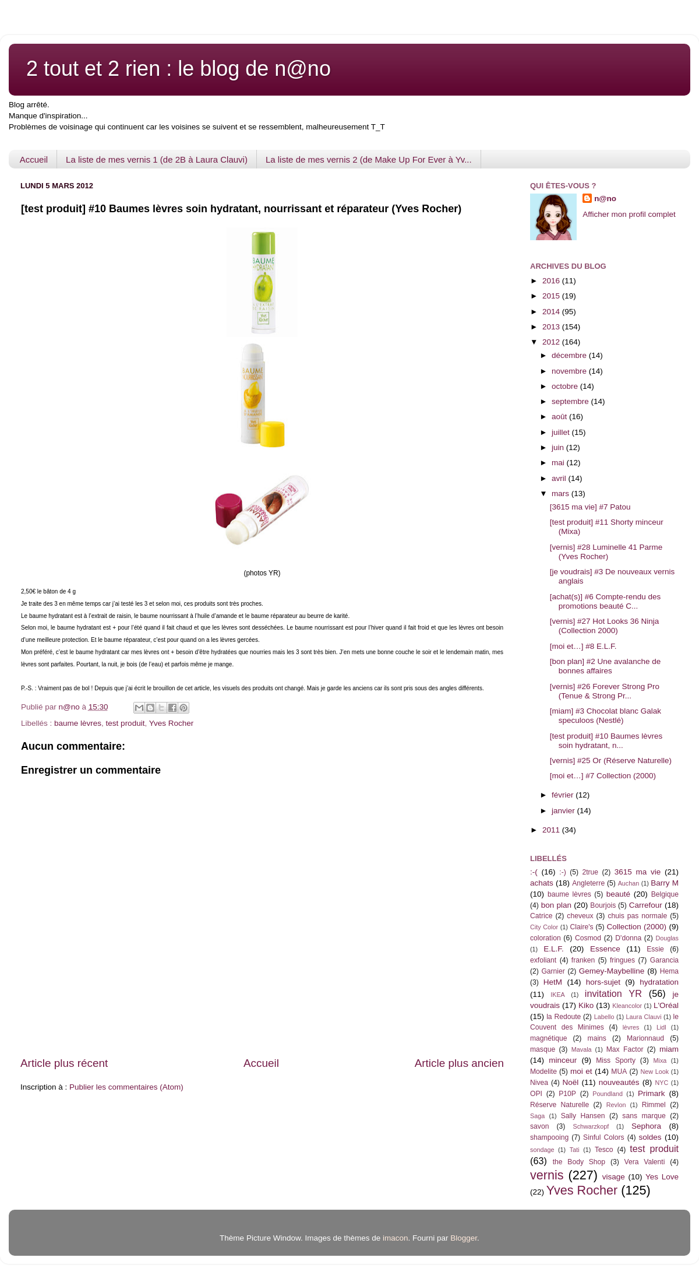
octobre (566, 386)
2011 (552, 830)
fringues (622, 960)
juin (559, 447)
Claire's (581, 927)
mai (559, 462)
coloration (545, 938)
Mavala (581, 1049)
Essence (605, 948)
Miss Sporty (616, 1060)
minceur (563, 1060)
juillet (562, 432)
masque (542, 1049)
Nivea (539, 1083)
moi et (581, 1071)
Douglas (667, 938)
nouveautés (619, 1082)
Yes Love (662, 1176)
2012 (552, 342)
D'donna (628, 938)
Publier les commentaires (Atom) (126, 1087)
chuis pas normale (637, 916)
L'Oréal (666, 1005)
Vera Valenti (644, 1162)
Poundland (607, 1093)
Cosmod (588, 938)
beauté (618, 894)
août (560, 416)
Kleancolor (627, 1005)
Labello (604, 1016)
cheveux (580, 916)
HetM (552, 982)
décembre (570, 355)
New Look (654, 1071)
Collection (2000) (636, 926)
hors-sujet (603, 982)
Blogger (463, 1238)
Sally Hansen (583, 1116)
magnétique (548, 1038)
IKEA (557, 994)
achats (541, 883)
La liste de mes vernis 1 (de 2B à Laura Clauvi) (157, 159)
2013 (552, 326)
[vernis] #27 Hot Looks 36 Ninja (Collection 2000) (604, 626)
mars (561, 493)
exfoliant (543, 960)
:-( (534, 871)
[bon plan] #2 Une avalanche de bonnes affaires (605, 666)
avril (560, 478)
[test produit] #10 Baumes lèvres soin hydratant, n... (606, 741)
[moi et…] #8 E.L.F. (583, 646)
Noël (571, 1082)
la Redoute (563, 1017)
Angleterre (588, 883)
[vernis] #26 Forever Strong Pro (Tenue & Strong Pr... (604, 691)
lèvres (631, 1027)
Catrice (541, 916)
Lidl (661, 1027)
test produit (125, 723)
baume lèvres (77, 723)
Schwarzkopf (591, 1126)
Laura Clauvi (644, 1016)
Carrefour (645, 905)
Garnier (552, 971)
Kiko (586, 1005)
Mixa (660, 1060)
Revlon (616, 1104)
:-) (562, 872)
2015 (552, 295)
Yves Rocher (171, 723)
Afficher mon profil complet (629, 214)
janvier (564, 810)
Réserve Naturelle (559, 1105)
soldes (650, 1137)
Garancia (664, 960)
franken (583, 960)
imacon (395, 1238)
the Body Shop (579, 1162)
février (564, 795)
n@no (605, 198)
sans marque (643, 1116)
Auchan (629, 883)
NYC (662, 1082)
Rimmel (654, 1105)
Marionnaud (645, 1038)
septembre (571, 401)
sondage (542, 1149)
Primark (651, 1093)
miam (669, 1049)
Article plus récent (64, 1063)
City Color (544, 926)
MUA (619, 1071)
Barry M (665, 883)
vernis (547, 1175)
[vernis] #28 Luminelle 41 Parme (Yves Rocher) (606, 552)
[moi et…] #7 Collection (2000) (603, 775)
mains (597, 1038)
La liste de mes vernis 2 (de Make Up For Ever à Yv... (369, 159)
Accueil (34, 159)
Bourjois (603, 905)
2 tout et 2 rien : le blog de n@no (178, 68)
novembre (570, 371)
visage (613, 1176)
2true (590, 872)
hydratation (659, 982)
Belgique (665, 894)
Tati (575, 1149)
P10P (567, 1094)
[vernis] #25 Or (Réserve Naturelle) (611, 760)
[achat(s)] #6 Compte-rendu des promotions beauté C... (605, 601)
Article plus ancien (459, 1063)
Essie (655, 949)
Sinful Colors (603, 1137)
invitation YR (613, 993)
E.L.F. (553, 948)
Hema (669, 971)
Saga (537, 1115)
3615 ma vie (638, 871)
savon (539, 1126)
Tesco (604, 1150)
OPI (536, 1094)
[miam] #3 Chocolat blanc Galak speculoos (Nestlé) (605, 716)
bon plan (556, 905)
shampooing (549, 1137)
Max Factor (625, 1049)
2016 (552, 280)
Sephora (646, 1126)
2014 (552, 311)
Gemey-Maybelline (612, 971)
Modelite (543, 1071)
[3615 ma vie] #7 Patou (590, 507)
